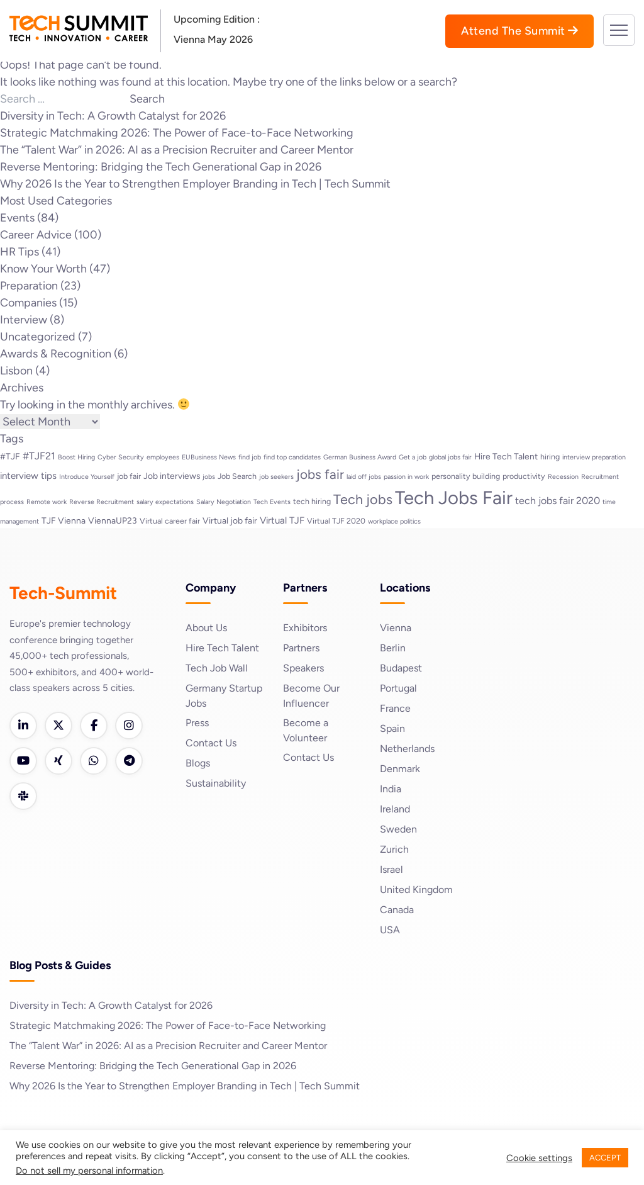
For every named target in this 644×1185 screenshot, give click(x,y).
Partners (301, 648)
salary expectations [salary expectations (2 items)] (165, 502)
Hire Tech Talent (222, 648)
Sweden (398, 829)
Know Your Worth (43, 269)
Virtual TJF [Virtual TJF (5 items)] (282, 520)
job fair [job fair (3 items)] (129, 476)
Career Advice (36, 235)
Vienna (395, 628)
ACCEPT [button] (605, 1157)
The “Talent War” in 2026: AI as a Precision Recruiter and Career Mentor (176, 150)
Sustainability (216, 783)
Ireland (395, 809)
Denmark (400, 769)
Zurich (394, 849)
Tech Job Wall (217, 668)
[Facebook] (94, 725)
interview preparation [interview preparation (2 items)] (594, 457)
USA (390, 930)
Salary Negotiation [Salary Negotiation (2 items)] (223, 502)
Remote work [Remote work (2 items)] (46, 502)
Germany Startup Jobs (224, 695)
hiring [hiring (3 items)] (550, 456)
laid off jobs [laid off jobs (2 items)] (364, 477)
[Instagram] (129, 725)
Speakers (303, 668)
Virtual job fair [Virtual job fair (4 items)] (230, 520)
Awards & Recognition (55, 354)
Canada (397, 910)
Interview (23, 320)
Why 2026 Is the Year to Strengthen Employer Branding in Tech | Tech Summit (195, 184)
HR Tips (19, 252)
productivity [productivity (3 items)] (523, 476)
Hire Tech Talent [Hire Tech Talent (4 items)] (506, 456)
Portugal (398, 688)
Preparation (29, 286)
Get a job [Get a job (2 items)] (412, 457)
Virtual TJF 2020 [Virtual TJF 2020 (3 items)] (336, 520)
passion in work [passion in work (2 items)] (406, 477)
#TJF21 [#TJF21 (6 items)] (39, 456)
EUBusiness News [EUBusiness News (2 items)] (209, 457)
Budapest (401, 668)
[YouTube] (23, 761)
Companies (28, 303)
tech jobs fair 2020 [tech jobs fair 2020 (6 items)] (557, 501)
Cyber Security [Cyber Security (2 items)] (120, 457)
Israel (391, 869)
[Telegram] (129, 761)
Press (197, 723)
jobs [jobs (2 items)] (209, 477)
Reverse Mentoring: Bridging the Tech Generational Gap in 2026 (160, 167)
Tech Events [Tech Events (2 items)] (272, 502)
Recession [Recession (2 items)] (563, 477)
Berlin (393, 648)
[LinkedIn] (23, 725)
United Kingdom (416, 890)
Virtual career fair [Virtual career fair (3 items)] (170, 520)
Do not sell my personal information (89, 1170)
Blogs (198, 763)
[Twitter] (58, 725)
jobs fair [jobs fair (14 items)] (320, 474)
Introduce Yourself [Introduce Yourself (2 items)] (86, 477)
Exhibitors (305, 628)
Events (17, 218)
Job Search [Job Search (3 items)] (237, 476)
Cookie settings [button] (539, 1158)
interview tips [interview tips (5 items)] (28, 475)
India (390, 789)
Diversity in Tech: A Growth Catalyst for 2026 (113, 116)
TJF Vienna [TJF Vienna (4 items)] (64, 520)
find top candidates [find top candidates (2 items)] (292, 457)
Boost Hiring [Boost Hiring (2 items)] (76, 457)
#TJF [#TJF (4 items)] (10, 456)
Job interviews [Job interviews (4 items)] (171, 476)
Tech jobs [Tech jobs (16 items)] (362, 499)
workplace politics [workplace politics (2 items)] (394, 521)
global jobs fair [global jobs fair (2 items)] (450, 457)
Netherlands (407, 749)
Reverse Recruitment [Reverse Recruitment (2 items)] (101, 502)
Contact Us (211, 743)
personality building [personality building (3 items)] (465, 476)
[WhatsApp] (94, 761)
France (395, 708)
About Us (206, 628)
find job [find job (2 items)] (249, 457)
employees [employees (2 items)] (163, 457)
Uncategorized (37, 337)
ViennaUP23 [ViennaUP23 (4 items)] (112, 520)
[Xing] (58, 761)
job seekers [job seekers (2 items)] (276, 477)
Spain (392, 728)
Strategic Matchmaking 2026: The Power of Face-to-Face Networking (176, 133)
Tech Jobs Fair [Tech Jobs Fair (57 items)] (454, 497)
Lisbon (16, 371)
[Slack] (23, 796)
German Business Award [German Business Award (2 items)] (359, 457)
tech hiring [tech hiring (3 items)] (312, 501)
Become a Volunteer (305, 730)
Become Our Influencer (311, 695)
